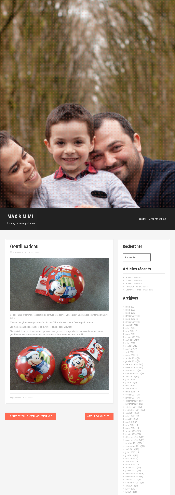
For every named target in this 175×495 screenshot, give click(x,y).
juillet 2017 (130, 328)
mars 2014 (130, 428)
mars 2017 (130, 334)
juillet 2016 (130, 343)
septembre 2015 (133, 373)
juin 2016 (129, 346)
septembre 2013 (133, 446)
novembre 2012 (132, 477)
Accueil (142, 219)
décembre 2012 (132, 473)
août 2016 (130, 340)
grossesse (16, 397)
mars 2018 (130, 319)
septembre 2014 (133, 410)
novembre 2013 (132, 440)
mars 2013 (130, 464)
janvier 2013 (131, 470)
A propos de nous (157, 219)
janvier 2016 (131, 361)
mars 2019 (130, 313)
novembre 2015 (132, 367)
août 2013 (130, 449)
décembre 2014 (132, 401)
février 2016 (131, 358)
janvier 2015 (131, 398)
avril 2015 (129, 389)
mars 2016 (130, 355)
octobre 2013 (131, 443)
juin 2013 (129, 455)
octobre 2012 (131, 480)
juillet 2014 (130, 416)
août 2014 (130, 413)
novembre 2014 (132, 404)
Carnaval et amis (133, 290)
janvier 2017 (131, 337)
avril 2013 (129, 461)
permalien (28, 397)
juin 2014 (129, 419)
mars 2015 (130, 392)
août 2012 (130, 486)
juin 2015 (129, 382)
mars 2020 (130, 310)
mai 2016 (129, 349)
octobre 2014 (131, 407)
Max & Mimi (20, 216)
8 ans (128, 277)
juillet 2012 (130, 489)
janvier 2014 (131, 434)
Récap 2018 (131, 287)
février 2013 (131, 467)
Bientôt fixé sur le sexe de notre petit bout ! (30, 416)
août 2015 (130, 376)
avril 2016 (129, 352)
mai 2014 (129, 422)
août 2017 (130, 325)
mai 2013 (129, 458)
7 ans (128, 280)
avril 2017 (129, 331)
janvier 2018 (131, 322)
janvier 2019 (131, 316)
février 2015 (131, 395)
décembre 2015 (132, 364)
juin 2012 (129, 492)
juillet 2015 (130, 379)
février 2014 (131, 431)
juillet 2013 (130, 452)
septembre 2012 (133, 483)
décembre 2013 (132, 437)
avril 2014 (129, 425)
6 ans (128, 284)
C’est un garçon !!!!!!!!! (99, 416)
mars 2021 (130, 307)
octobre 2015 (131, 370)
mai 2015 (129, 386)
